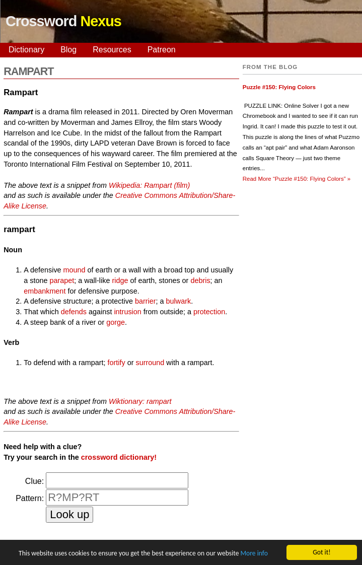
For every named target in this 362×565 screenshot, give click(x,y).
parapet (61, 280)
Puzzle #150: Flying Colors (279, 87)
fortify (116, 363)
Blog (68, 49)
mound (74, 270)
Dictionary (26, 49)
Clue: (34, 481)
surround (150, 363)
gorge (115, 322)
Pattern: (30, 498)
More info (253, 554)
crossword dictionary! (119, 457)
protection (209, 312)
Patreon (162, 49)
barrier (145, 301)
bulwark (178, 301)
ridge (120, 280)
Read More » (296, 179)
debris (200, 280)
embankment (44, 291)
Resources (112, 49)
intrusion (127, 312)
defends (74, 312)
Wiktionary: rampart (140, 401)
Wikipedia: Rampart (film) (149, 185)
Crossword (63, 21)
